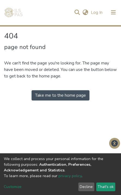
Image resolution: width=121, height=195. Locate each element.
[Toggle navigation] (113, 12)
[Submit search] (77, 12)
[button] (85, 12)
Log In (97, 12)
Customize (12, 186)
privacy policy (70, 175)
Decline (86, 186)
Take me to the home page (60, 95)
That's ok (106, 186)
